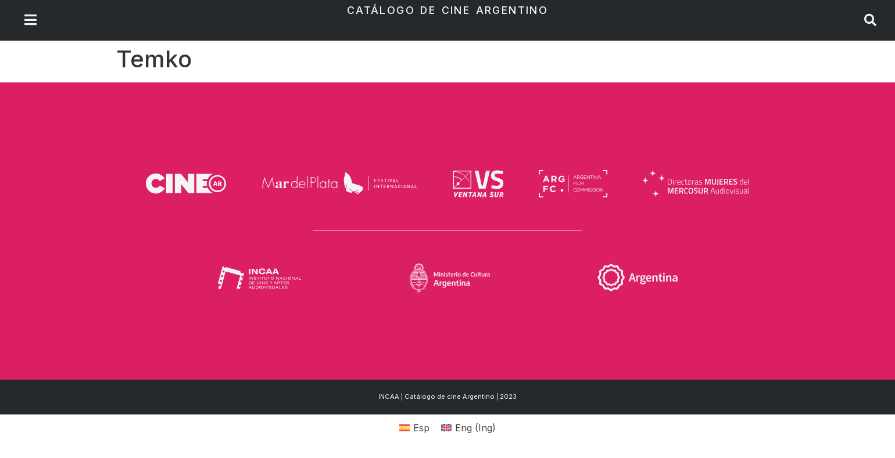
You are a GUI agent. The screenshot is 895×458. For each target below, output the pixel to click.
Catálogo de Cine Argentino (447, 10)
